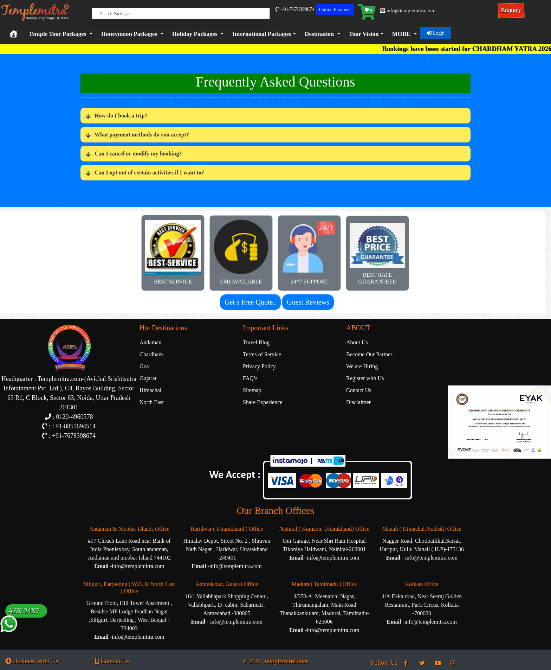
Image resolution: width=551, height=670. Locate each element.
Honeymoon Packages (129, 34)
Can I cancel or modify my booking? (138, 154)
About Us (357, 342)
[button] (263, 34)
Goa (144, 366)
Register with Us (365, 378)
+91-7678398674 (295, 9)
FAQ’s (250, 378)
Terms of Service (262, 354)
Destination (319, 34)
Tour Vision (364, 34)
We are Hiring (362, 366)
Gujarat (148, 378)
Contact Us (358, 390)
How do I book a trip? (121, 116)
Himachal (150, 390)
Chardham (151, 354)
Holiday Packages (195, 34)
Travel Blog (256, 342)
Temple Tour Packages (57, 34)
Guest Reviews (308, 302)
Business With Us (31, 661)
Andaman (150, 342)
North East (152, 402)
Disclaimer (358, 402)
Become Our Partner (369, 354)
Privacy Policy (259, 366)
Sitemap (252, 390)
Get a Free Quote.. (250, 302)
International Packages (261, 34)
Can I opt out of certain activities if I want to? (149, 173)
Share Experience (262, 402)
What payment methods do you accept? (142, 135)
